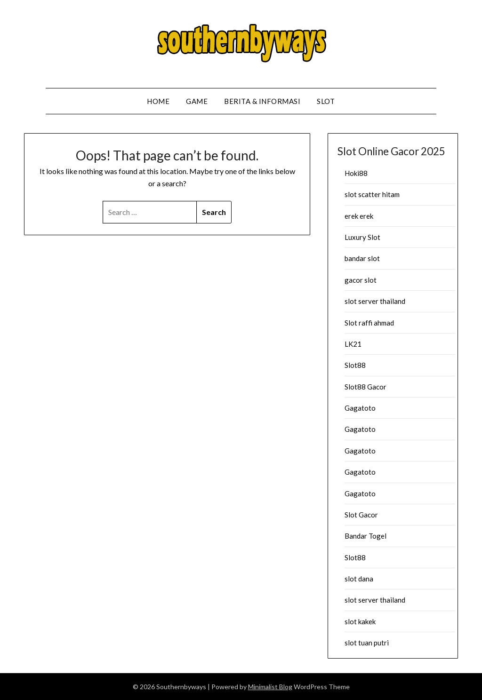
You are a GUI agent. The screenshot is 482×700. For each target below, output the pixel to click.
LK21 (353, 344)
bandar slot (362, 258)
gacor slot (361, 280)
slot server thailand (375, 301)
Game (197, 101)
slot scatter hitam (372, 194)
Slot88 (355, 365)
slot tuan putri (367, 642)
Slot (326, 101)
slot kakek (360, 621)
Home (158, 101)
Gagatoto (360, 408)
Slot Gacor (361, 514)
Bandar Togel (365, 536)
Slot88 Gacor (365, 386)
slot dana (359, 578)
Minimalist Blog (270, 687)
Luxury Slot (362, 237)
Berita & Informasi (262, 101)
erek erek (359, 216)
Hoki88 (356, 173)
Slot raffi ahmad (369, 322)
